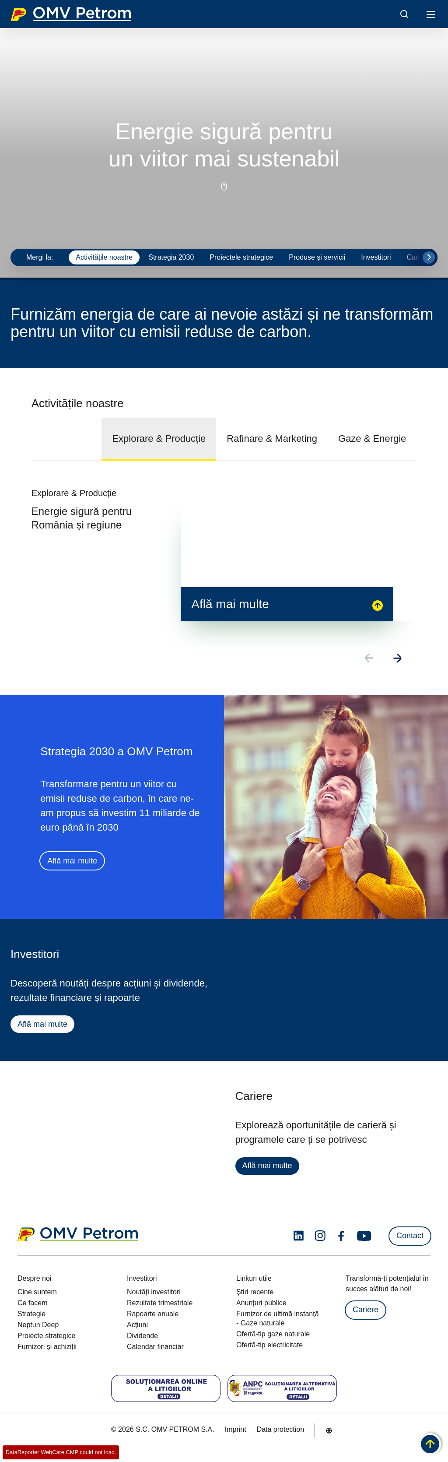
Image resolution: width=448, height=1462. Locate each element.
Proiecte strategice (47, 1335)
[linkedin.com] (298, 1235)
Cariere (365, 1309)
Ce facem (32, 1303)
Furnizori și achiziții (47, 1346)
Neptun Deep (38, 1324)
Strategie (32, 1314)
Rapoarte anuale (152, 1314)
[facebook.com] (341, 1236)
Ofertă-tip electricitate (269, 1345)
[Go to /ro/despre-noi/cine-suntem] (329, 1430)
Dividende (142, 1335)
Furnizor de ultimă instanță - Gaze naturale (277, 1318)
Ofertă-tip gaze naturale (273, 1334)
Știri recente (254, 1292)
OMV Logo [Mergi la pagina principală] (70, 14)
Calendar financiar (155, 1346)
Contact (410, 1235)
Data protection (280, 1429)
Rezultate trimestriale (159, 1303)
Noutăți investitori (154, 1292)
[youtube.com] (364, 1236)
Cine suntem (37, 1292)
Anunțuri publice (261, 1303)
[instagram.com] (320, 1235)
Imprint (235, 1429)
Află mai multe (72, 861)
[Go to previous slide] (369, 659)
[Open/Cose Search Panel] (404, 14)
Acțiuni (137, 1324)
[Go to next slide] (429, 257)
